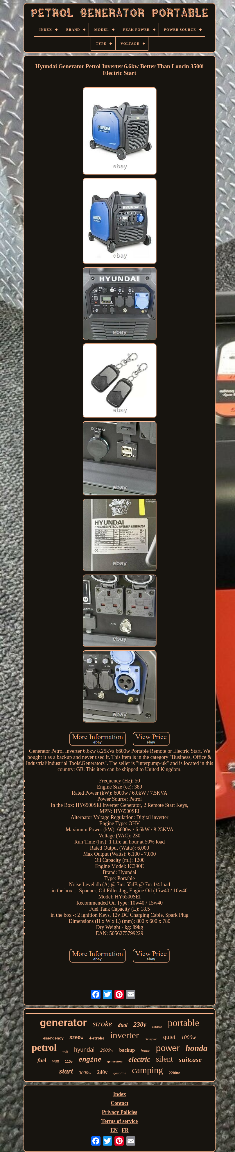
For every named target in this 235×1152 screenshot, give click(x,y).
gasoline (119, 1073)
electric (139, 1059)
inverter (124, 1035)
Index (119, 1094)
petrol (44, 1047)
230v (139, 1024)
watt (55, 1061)
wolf (65, 1051)
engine (89, 1060)
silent (164, 1059)
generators (115, 1061)
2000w (106, 1050)
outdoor (157, 1026)
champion (151, 1039)
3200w (76, 1038)
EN (114, 1130)
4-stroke (96, 1038)
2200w (174, 1073)
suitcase (190, 1059)
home (145, 1050)
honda (197, 1048)
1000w (188, 1037)
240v (102, 1072)
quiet (169, 1036)
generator (63, 1022)
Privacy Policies (119, 1112)
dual (123, 1025)
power (168, 1048)
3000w (85, 1072)
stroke (102, 1023)
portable (183, 1023)
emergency (53, 1038)
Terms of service (119, 1121)
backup (127, 1050)
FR (125, 1130)
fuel (41, 1060)
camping (147, 1070)
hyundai (84, 1049)
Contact (119, 1103)
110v (69, 1062)
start (66, 1071)
